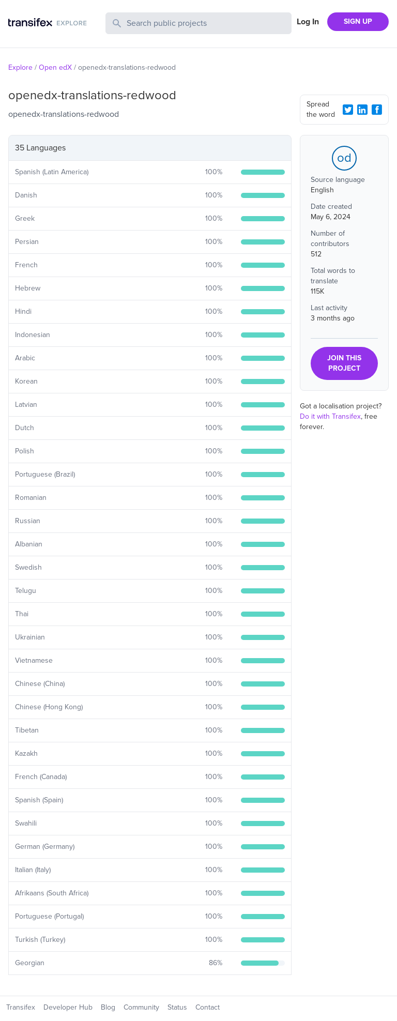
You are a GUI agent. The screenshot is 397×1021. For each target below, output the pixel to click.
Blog (108, 1007)
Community (141, 1007)
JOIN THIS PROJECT (344, 363)
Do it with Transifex (330, 416)
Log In (308, 22)
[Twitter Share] (348, 109)
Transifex (20, 1007)
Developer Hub (68, 1007)
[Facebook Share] (377, 109)
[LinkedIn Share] (362, 109)
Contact (207, 1007)
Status (177, 1007)
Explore (20, 67)
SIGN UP (358, 21)
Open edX (55, 67)
